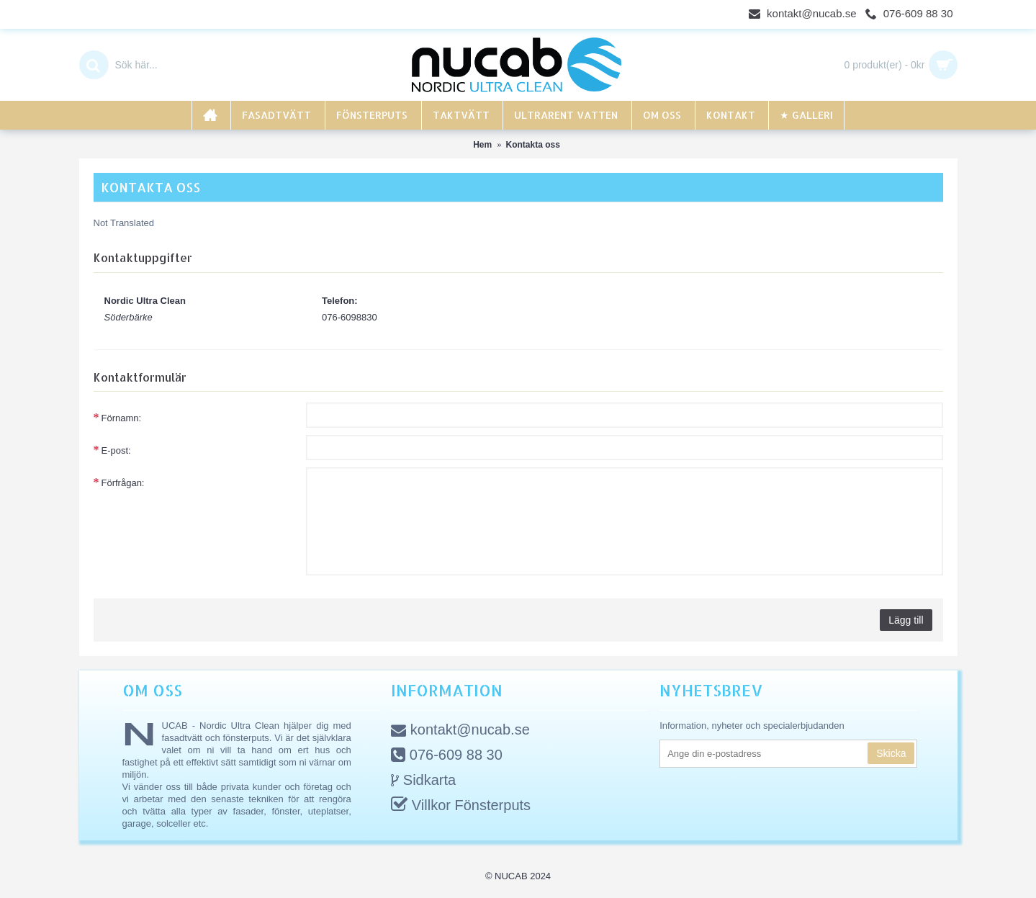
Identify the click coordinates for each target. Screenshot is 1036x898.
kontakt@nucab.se (460, 731)
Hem (482, 145)
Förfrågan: (123, 482)
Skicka (891, 753)
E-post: (116, 450)
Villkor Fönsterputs (461, 806)
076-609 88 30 (447, 756)
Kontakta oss (533, 145)
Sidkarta (423, 781)
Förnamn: (122, 418)
